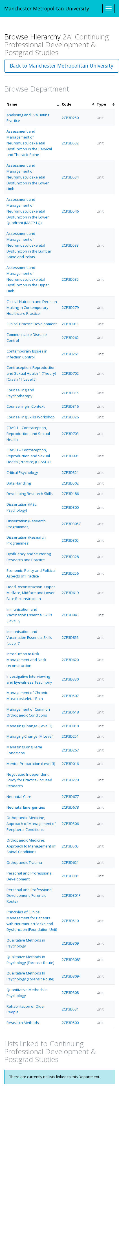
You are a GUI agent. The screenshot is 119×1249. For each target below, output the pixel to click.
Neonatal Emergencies (25, 807)
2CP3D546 (70, 211)
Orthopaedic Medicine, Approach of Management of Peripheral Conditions (31, 823)
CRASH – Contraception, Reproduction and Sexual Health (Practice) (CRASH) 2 (28, 455)
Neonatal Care (18, 796)
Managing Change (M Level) (29, 736)
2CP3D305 (70, 540)
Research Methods (22, 1022)
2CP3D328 (70, 556)
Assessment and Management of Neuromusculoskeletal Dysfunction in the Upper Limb (27, 279)
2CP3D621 (70, 862)
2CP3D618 (70, 712)
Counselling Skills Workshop (30, 417)
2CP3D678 (70, 807)
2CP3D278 (70, 779)
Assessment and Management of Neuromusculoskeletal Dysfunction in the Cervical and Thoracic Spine (29, 143)
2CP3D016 (70, 763)
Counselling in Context (25, 406)
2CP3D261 (70, 353)
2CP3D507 (70, 695)
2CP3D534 (70, 177)
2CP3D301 (70, 875)
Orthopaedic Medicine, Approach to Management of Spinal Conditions (31, 846)
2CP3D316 (70, 406)
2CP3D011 (70, 323)
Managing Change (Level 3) (29, 725)
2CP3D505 (70, 846)
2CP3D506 (70, 823)
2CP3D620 (70, 659)
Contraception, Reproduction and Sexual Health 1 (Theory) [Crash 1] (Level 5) (31, 373)
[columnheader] (32, 104)
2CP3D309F (71, 976)
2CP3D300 (70, 507)
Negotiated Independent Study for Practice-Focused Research (29, 780)
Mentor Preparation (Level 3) (30, 763)
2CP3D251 (70, 736)
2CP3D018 (70, 725)
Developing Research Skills (29, 493)
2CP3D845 (70, 614)
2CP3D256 (70, 573)
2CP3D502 (70, 483)
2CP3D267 (70, 750)
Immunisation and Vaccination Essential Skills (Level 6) (29, 615)
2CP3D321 (70, 472)
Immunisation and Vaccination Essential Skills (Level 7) (29, 637)
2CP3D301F (71, 895)
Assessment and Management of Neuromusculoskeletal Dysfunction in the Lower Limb (27, 177)
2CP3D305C (71, 523)
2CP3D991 (70, 455)
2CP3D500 (70, 1022)
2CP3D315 (70, 392)
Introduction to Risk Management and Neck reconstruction (26, 659)
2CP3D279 (70, 307)
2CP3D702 (70, 373)
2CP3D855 (70, 637)
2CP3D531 (70, 1009)
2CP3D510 (70, 920)
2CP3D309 (70, 943)
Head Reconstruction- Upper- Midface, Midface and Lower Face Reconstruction (31, 592)
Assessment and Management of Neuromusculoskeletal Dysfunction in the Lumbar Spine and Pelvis (28, 245)
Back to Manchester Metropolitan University (61, 65)
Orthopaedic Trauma (24, 862)
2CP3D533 (70, 245)
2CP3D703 (70, 433)
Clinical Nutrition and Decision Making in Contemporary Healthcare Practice (31, 307)
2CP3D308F (71, 959)
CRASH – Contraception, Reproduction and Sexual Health (28, 433)
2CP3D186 (70, 493)
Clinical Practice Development (31, 323)
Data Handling (18, 483)
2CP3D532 (70, 143)
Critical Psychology (22, 472)
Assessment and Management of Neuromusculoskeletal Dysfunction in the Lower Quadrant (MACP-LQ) (27, 211)
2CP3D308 (70, 992)
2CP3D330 (70, 679)
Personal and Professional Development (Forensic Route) (29, 895)
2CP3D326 (70, 417)
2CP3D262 (70, 337)
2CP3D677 (70, 796)
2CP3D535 (70, 279)
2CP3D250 (70, 117)
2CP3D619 (70, 592)
